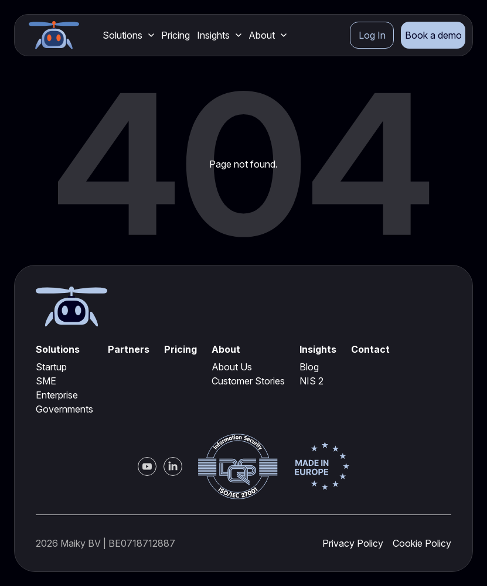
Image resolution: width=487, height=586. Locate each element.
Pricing (175, 35)
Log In (372, 35)
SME (46, 381)
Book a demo (433, 35)
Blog (309, 367)
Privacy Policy (352, 543)
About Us (232, 367)
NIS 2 (311, 381)
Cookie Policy (422, 543)
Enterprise (57, 395)
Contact (370, 349)
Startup (51, 367)
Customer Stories (248, 381)
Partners (128, 349)
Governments (64, 409)
